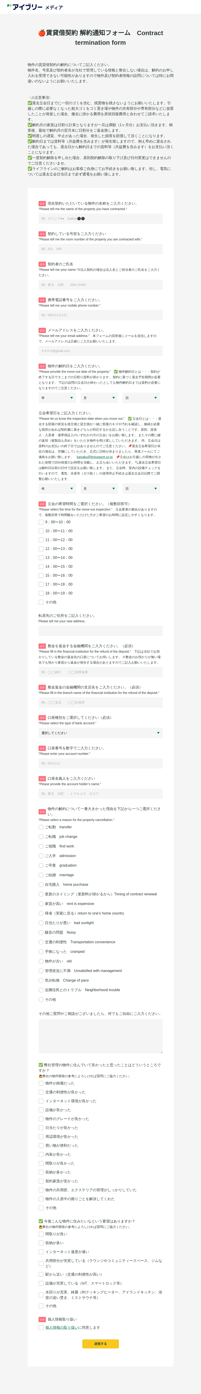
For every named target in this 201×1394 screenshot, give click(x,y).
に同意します (69, 1327)
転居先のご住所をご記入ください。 (68, 616)
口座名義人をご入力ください (67, 778)
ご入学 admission (60, 856)
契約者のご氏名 (56, 264)
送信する (100, 1344)
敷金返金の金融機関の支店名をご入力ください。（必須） (91, 687)
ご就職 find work (59, 846)
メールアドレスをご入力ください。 (72, 330)
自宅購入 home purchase (66, 884)
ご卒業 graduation (61, 865)
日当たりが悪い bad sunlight (69, 923)
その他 (50, 999)
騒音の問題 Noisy (60, 932)
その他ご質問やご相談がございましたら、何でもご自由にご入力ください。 (101, 1014)
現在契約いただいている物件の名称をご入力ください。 (89, 203)
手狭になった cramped (65, 952)
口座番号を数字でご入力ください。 (72, 748)
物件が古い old (58, 961)
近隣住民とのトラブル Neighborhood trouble (82, 990)
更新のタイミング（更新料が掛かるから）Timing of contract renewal (101, 894)
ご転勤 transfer (58, 827)
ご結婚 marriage (59, 875)
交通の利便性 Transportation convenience (80, 942)
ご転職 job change (61, 837)
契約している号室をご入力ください (72, 234)
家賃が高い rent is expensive (69, 904)
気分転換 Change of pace (67, 980)
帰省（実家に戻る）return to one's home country (84, 913)
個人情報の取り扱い (61, 1327)
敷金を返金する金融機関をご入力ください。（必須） (87, 646)
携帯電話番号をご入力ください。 (70, 300)
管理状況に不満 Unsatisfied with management (83, 971)
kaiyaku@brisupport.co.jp (95, 457)
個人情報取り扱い (58, 1319)
